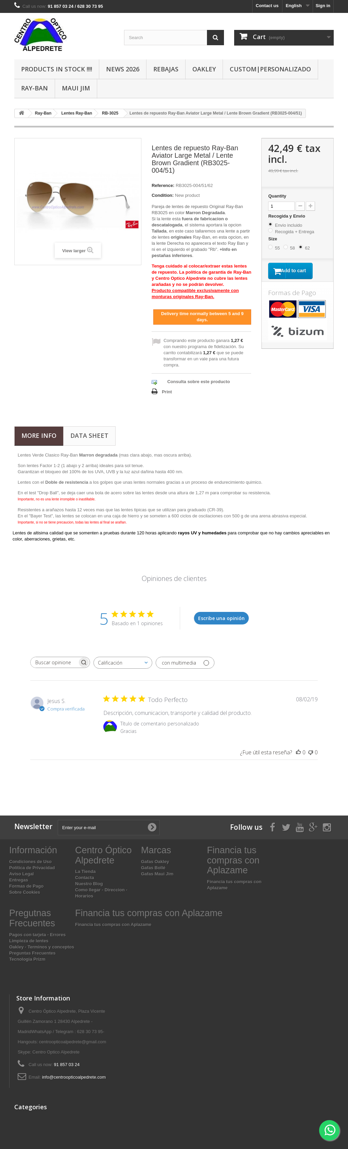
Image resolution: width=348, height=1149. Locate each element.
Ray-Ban (34, 88)
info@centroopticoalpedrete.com (74, 1077)
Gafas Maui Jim (157, 873)
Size (273, 238)
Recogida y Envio (287, 216)
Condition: (163, 195)
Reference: (163, 185)
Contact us (267, 5)
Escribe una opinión (221, 618)
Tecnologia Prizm (27, 959)
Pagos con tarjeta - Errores (37, 934)
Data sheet (89, 435)
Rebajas (165, 69)
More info (38, 435)
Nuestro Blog (89, 883)
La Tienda (85, 871)
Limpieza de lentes (29, 940)
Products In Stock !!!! (56, 69)
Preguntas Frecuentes (32, 953)
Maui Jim (76, 88)
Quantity (277, 196)
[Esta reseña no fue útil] (310, 752)
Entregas (18, 879)
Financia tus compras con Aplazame (113, 924)
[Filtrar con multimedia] (185, 663)
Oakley (204, 69)
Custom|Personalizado (270, 69)
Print (167, 391)
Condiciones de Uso (30, 861)
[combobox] (122, 663)
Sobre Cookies (24, 892)
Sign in (323, 5)
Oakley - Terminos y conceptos (41, 946)
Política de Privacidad (32, 867)
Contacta (84, 877)
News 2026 (122, 69)
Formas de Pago (26, 886)
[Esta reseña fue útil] (298, 752)
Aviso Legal (21, 873)
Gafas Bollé (153, 867)
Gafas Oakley (155, 861)
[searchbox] (54, 662)
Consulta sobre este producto (198, 381)
